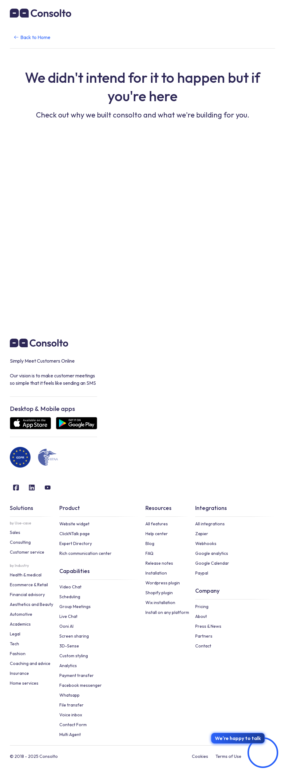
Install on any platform (167, 612)
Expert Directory (75, 543)
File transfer (71, 705)
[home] (40, 13)
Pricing (201, 606)
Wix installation (160, 602)
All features (156, 524)
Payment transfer (76, 675)
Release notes (159, 563)
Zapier (201, 533)
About (201, 616)
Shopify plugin (159, 592)
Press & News (208, 626)
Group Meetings (75, 606)
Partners (203, 636)
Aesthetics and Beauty (31, 604)
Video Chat (70, 587)
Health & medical (26, 575)
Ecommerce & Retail (29, 584)
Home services (24, 683)
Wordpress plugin (162, 583)
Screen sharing (74, 636)
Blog (149, 543)
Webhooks (205, 543)
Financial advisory (27, 594)
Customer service (27, 552)
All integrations (210, 524)
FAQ (149, 553)
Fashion (18, 653)
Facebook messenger (80, 685)
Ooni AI (66, 626)
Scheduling (69, 596)
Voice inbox (70, 715)
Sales (15, 532)
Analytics (68, 665)
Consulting (20, 542)
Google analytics (211, 553)
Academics (20, 624)
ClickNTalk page (74, 533)
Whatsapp (69, 695)
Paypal (201, 573)
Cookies (200, 756)
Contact (203, 646)
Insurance (19, 673)
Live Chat (68, 616)
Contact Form (73, 724)
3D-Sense (69, 646)
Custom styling (73, 656)
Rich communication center (85, 553)
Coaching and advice (30, 663)
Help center (156, 533)
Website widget (74, 524)
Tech (14, 644)
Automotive (21, 614)
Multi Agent (70, 734)
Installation (156, 573)
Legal (15, 634)
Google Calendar (212, 563)
